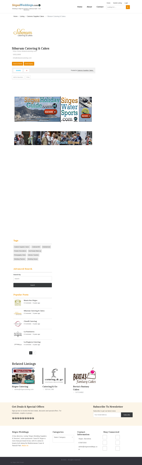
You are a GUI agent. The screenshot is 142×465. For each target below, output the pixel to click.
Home (108, 3)
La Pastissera (29, 332)
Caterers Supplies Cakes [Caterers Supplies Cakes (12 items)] (22, 247)
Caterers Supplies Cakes (36, 16)
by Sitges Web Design (17, 462)
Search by (17, 274)
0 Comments (27, 303)
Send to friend (17, 63)
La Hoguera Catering (32, 342)
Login (126, 3)
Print (28, 77)
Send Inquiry (29, 63)
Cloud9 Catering (30, 321)
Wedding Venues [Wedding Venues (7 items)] (33, 259)
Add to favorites (18, 77)
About (89, 7)
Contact (100, 7)
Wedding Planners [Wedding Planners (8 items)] (19, 259)
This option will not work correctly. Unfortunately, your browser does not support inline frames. (53, 191)
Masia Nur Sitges (30, 300)
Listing (22, 16)
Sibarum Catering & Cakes (34, 311)
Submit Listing (117, 3)
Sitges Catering (20, 386)
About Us (25, 445)
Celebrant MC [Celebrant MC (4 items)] (36, 247)
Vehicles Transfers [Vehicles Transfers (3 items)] (33, 255)
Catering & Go (50, 386)
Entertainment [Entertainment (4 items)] (46, 247)
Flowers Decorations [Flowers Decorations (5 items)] (20, 251)
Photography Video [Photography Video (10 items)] (20, 255)
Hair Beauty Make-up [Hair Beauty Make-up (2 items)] (35, 251)
